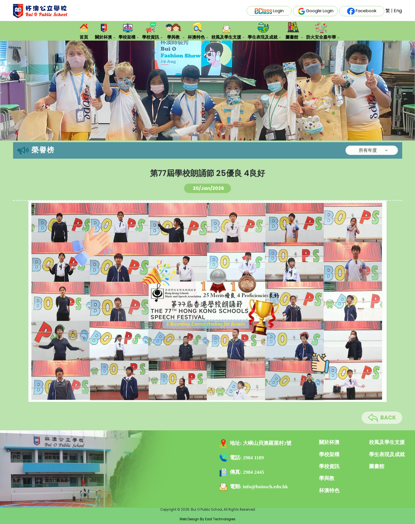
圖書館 (292, 30)
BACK (382, 425)
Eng (398, 10)
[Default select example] (371, 157)
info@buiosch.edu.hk (265, 486)
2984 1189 (253, 457)
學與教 (173, 30)
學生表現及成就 (263, 30)
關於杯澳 (103, 30)
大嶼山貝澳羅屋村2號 (267, 443)
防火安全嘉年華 (321, 30)
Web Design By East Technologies (207, 519)
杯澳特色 (196, 30)
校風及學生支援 (226, 32)
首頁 (83, 30)
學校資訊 (150, 30)
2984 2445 (253, 472)
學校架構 (126, 30)
